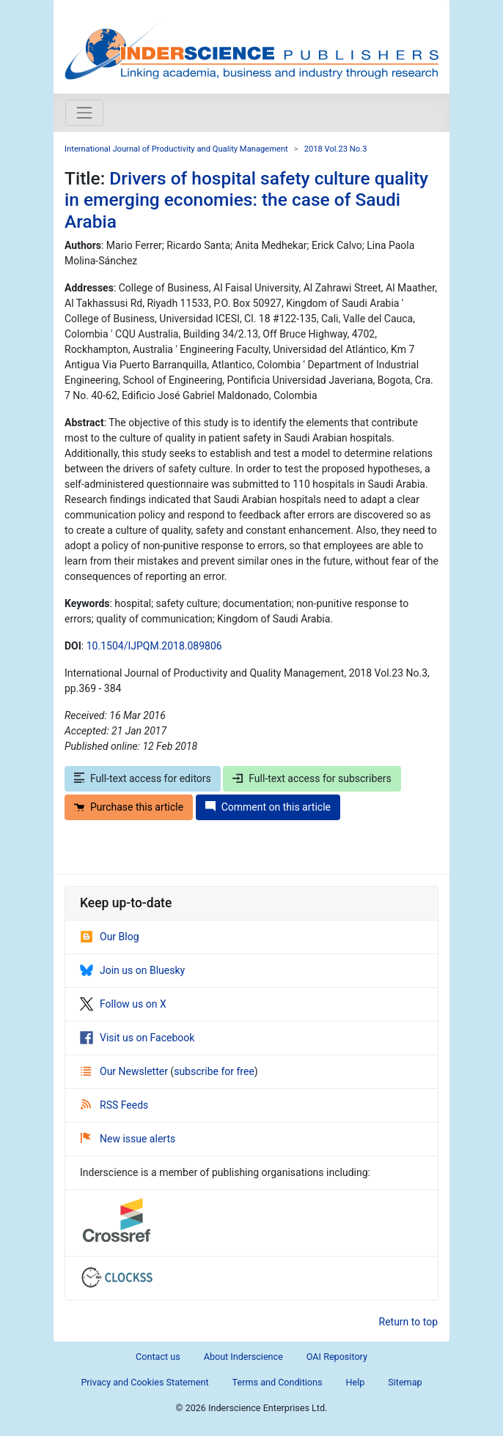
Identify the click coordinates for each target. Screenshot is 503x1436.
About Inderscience (243, 1356)
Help (354, 1382)
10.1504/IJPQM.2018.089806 (154, 646)
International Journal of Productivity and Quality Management (176, 149)
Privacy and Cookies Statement (144, 1382)
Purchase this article (128, 807)
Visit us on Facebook (137, 1037)
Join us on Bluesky (132, 970)
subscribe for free (214, 1071)
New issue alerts (128, 1139)
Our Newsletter (125, 1071)
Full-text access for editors (142, 778)
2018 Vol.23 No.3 (335, 149)
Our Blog (109, 936)
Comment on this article (268, 807)
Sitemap (405, 1382)
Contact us (158, 1356)
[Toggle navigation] (84, 113)
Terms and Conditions (277, 1382)
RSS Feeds (114, 1105)
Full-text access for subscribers (311, 778)
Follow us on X (123, 1004)
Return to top (408, 1322)
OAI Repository (336, 1356)
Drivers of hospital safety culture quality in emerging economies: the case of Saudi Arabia (246, 200)
